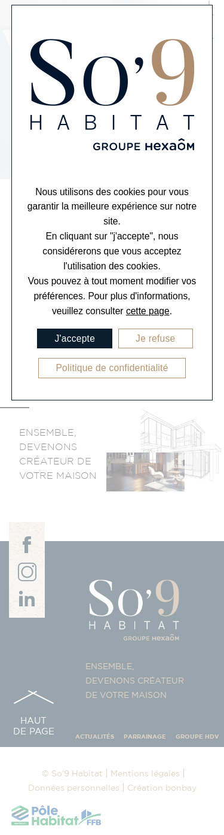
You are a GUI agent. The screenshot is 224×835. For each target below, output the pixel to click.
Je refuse (155, 338)
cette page (148, 311)
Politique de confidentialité (112, 368)
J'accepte (74, 338)
